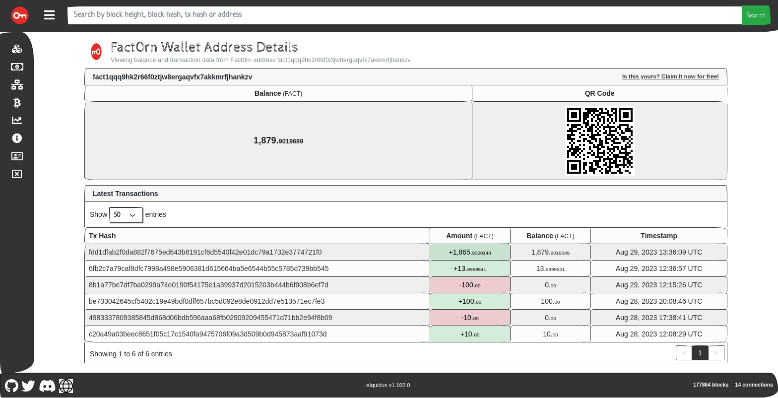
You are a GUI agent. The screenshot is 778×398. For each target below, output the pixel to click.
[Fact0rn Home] (20, 15)
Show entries (128, 215)
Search (756, 15)
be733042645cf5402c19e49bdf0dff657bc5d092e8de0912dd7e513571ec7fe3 (206, 301)
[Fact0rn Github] (11, 385)
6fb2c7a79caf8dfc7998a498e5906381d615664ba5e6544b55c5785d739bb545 (208, 268)
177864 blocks (710, 385)
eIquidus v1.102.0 (388, 385)
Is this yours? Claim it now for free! (670, 76)
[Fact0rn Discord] (47, 385)
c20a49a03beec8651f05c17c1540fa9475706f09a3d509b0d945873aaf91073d (208, 334)
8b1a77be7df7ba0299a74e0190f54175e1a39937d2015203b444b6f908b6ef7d (208, 285)
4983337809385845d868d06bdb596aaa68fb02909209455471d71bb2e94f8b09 (210, 318)
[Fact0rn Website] (66, 385)
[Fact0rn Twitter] (28, 385)
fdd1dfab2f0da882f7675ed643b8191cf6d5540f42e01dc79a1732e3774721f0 (205, 252)
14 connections (754, 385)
